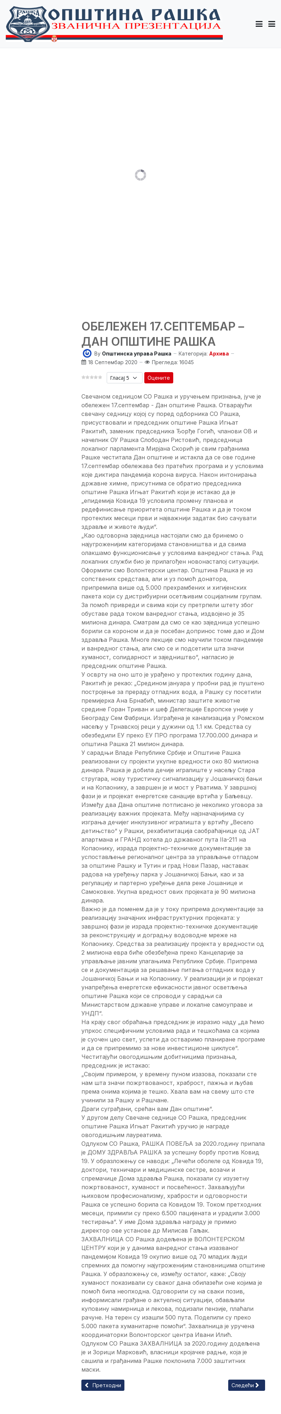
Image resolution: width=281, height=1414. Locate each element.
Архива (219, 353)
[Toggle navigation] (271, 24)
